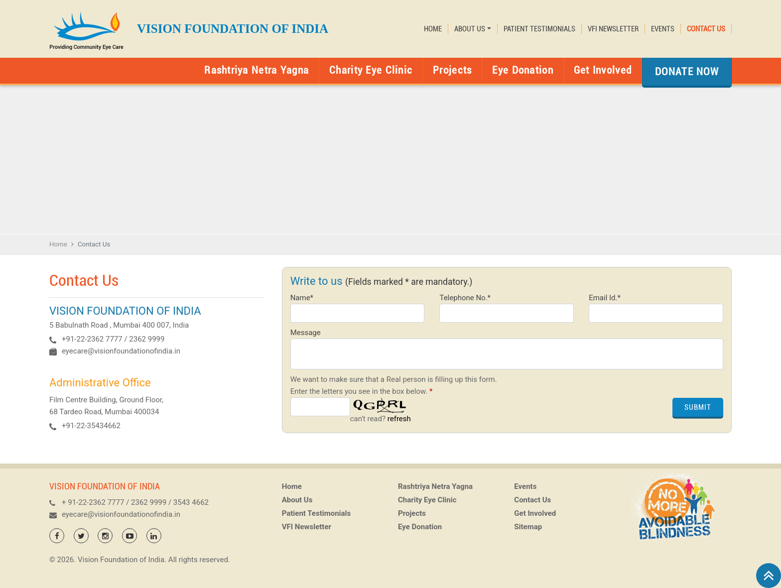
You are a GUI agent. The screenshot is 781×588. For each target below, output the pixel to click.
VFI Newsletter (613, 28)
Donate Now (687, 71)
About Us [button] (469, 28)
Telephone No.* (465, 297)
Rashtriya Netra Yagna (256, 70)
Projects (452, 70)
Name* (301, 297)
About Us (297, 504)
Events (662, 28)
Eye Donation (522, 70)
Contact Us (706, 28)
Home (433, 28)
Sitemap (528, 531)
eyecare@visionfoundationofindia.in (121, 351)
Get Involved (603, 70)
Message (305, 332)
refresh (399, 418)
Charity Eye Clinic (370, 70)
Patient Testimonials (539, 28)
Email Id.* (605, 297)
